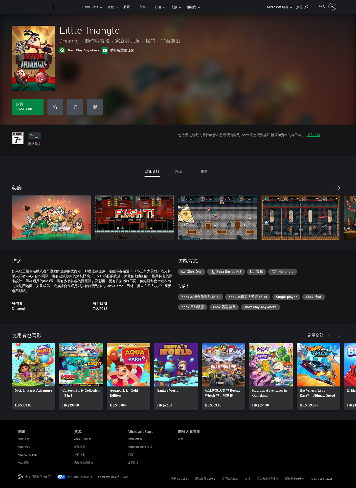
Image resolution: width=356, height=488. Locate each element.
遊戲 (111, 7)
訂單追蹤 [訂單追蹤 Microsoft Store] (133, 462)
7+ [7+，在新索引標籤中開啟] (34, 136)
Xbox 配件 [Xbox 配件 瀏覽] (24, 462)
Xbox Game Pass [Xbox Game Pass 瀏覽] (28, 454)
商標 (247, 478)
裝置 (126, 7)
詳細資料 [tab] (152, 171)
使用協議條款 (230, 478)
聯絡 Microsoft (180, 478)
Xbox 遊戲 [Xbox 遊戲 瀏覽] (24, 446)
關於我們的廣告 (294, 478)
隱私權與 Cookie (205, 478)
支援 (174, 7)
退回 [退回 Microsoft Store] (130, 454)
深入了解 (313, 134)
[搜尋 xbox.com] (302, 6)
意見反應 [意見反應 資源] (79, 446)
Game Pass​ (90, 7)
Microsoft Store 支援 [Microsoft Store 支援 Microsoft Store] (140, 446)
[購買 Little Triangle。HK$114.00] (28, 107)
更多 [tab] (204, 171)
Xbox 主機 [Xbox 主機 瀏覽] (24, 438)
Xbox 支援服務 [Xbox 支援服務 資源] (82, 438)
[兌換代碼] (95, 107)
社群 (158, 7)
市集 (142, 7)
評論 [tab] (178, 171)
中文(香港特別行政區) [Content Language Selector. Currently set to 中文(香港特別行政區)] (38, 476)
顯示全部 (315, 335)
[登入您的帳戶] (327, 7)
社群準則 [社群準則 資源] (79, 454)
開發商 (191, 7)
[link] (33, 376)
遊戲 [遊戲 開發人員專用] (180, 438)
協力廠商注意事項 (268, 478)
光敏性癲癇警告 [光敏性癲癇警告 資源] (83, 462)
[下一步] (339, 188)
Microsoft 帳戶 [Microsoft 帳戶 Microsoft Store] (136, 438)
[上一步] (329, 188)
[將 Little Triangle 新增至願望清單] (55, 107)
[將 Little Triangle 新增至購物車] (75, 107)
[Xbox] (67, 7)
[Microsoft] (35, 7)
